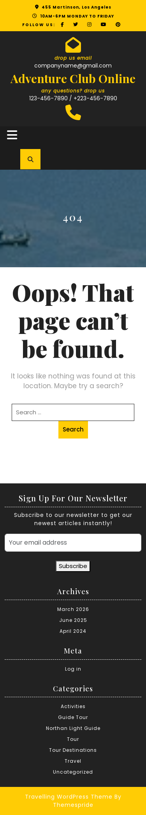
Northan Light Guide (73, 728)
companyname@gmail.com (73, 65)
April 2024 (73, 631)
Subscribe (73, 566)
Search (73, 429)
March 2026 (73, 609)
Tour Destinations (73, 750)
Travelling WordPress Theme (69, 797)
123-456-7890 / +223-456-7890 (73, 98)
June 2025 (73, 620)
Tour (73, 739)
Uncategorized (73, 772)
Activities (73, 706)
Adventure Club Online (73, 78)
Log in (73, 669)
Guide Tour (73, 717)
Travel (73, 761)
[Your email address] (73, 543)
